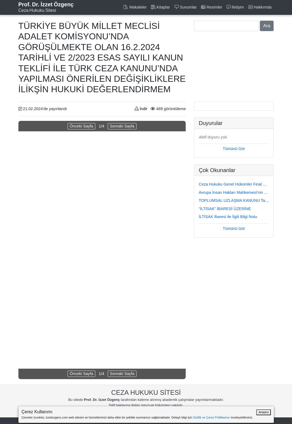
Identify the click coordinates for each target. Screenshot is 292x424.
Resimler (211, 7)
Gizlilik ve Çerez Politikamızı (211, 417)
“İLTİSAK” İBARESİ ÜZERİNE (225, 208)
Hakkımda (260, 7)
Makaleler (134, 7)
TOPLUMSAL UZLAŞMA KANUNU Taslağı (236, 200)
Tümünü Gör (234, 148)
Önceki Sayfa (81, 126)
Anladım (263, 412)
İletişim (235, 7)
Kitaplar (160, 7)
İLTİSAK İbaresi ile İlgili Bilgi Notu (228, 216)
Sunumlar (185, 7)
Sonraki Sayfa (122, 126)
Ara (266, 25)
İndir (141, 109)
